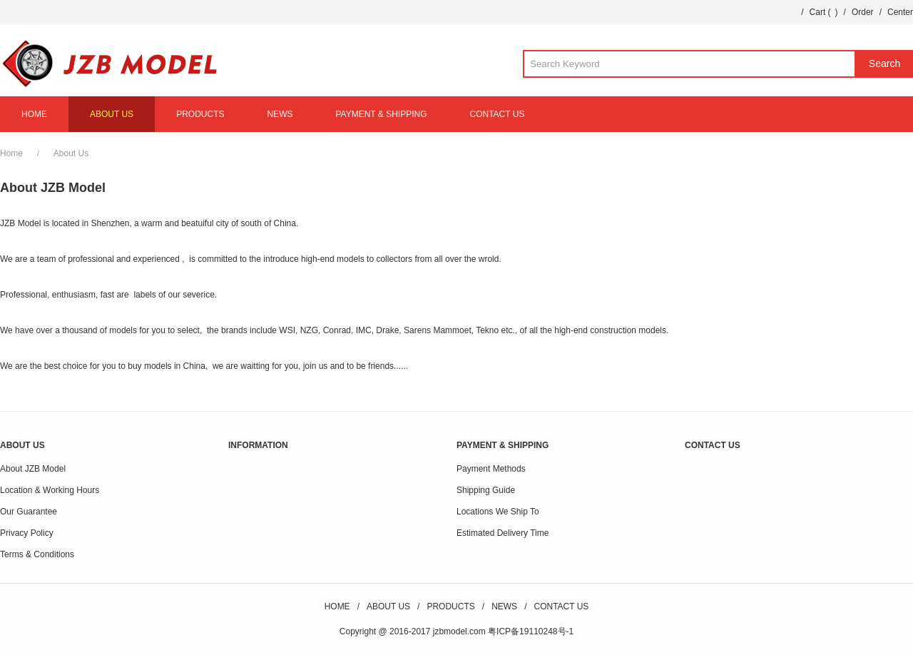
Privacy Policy (26, 533)
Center (900, 12)
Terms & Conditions (37, 554)
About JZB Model (33, 469)
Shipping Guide (485, 490)
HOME (34, 114)
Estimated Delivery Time (502, 533)
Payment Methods (491, 469)
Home (11, 153)
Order (863, 12)
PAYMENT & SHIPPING (381, 114)
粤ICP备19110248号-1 (530, 631)
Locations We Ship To (497, 512)
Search (884, 63)
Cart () (824, 12)
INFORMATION (258, 445)
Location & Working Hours (49, 490)
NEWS (279, 114)
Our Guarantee (28, 512)
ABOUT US (111, 114)
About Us (70, 153)
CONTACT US (497, 114)
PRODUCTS (200, 114)
